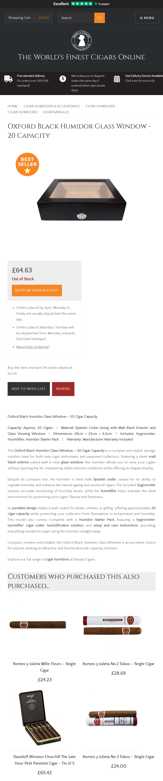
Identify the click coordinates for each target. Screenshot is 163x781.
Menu (149, 18)
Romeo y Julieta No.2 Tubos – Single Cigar (119, 664)
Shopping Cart (19, 18)
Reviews (63, 389)
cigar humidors (57, 559)
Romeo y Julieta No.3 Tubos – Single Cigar (119, 757)
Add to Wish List (29, 389)
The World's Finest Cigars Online (81, 57)
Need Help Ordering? (32, 347)
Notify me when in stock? (37, 290)
